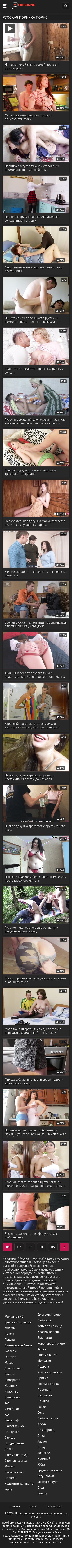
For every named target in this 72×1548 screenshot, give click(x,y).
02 (19, 1247)
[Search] (65, 5)
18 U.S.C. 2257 (54, 1506)
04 (42, 1247)
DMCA (33, 1506)
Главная (15, 1506)
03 (30, 1247)
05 (53, 1247)
